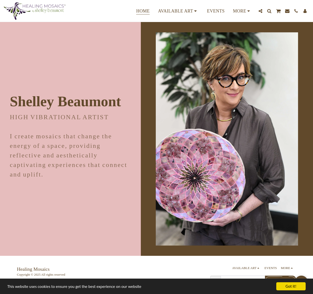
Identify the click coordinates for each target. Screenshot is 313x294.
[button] (260, 11)
